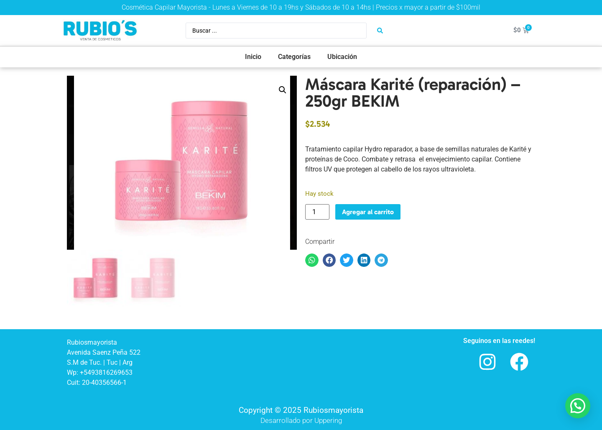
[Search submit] (380, 30)
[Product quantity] (317, 212)
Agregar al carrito (368, 212)
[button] (282, 89)
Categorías (294, 57)
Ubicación (342, 57)
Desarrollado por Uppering (301, 420)
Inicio (253, 57)
